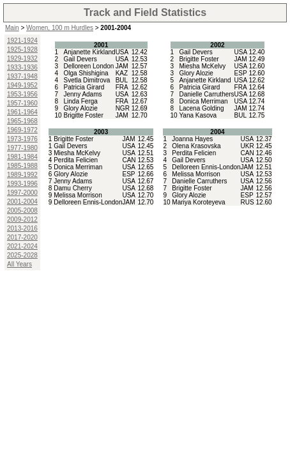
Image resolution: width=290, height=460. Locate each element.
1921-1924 (22, 40)
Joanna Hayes (192, 138)
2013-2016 (22, 228)
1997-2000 (22, 192)
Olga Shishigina (85, 73)
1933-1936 (22, 67)
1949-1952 (22, 85)
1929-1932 (22, 58)
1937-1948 (22, 76)
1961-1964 (22, 112)
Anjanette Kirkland (89, 52)
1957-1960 (22, 103)
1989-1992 (22, 174)
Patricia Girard (83, 87)
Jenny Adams (82, 94)
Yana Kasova (198, 115)
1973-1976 (22, 138)
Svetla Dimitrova (86, 80)
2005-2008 (22, 210)
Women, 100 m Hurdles (59, 27)
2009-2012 (22, 219)
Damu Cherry (72, 188)
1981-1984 (22, 156)
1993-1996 (22, 183)
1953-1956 (22, 94)
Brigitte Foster (83, 115)
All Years (19, 264)
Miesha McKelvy (202, 66)
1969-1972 (22, 130)
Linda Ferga (80, 101)
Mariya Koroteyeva (198, 202)
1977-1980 (22, 147)
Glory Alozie (80, 108)
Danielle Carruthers (206, 94)
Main (12, 27)
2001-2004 (22, 201)
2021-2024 (22, 246)
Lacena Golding (201, 108)
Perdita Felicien (76, 160)
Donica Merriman (203, 101)
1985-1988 (22, 165)
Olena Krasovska (196, 146)
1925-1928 (22, 49)
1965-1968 (22, 121)
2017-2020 (22, 237)
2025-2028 (22, 255)
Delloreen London (88, 66)
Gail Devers (79, 59)
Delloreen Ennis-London (88, 202)
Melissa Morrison (78, 195)
